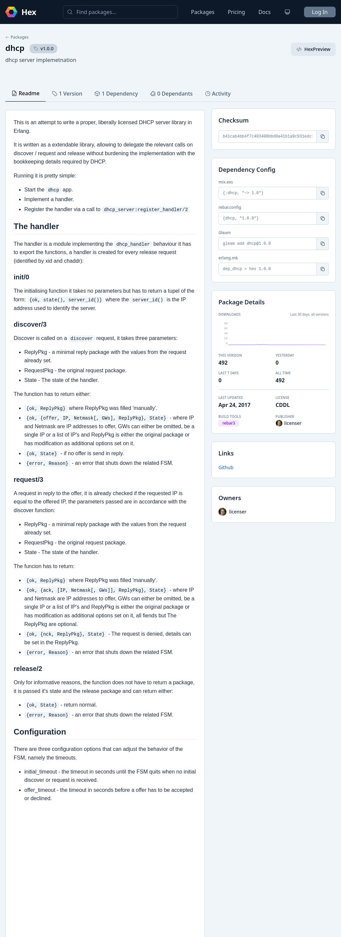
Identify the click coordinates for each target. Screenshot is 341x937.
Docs (264, 12)
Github (225, 467)
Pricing (236, 12)
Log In (320, 12)
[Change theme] (287, 12)
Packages (202, 12)
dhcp (14, 47)
